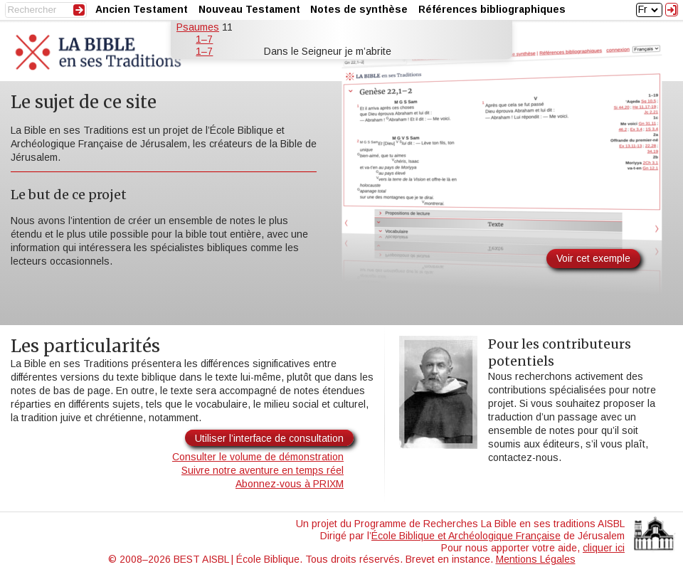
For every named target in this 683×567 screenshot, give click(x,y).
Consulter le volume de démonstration (258, 456)
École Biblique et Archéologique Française (466, 535)
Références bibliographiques (492, 9)
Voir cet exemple (593, 258)
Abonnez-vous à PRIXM (289, 483)
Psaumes (197, 27)
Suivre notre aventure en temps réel (262, 470)
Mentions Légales (536, 559)
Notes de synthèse (359, 9)
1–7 (204, 39)
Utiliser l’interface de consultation (269, 438)
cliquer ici (604, 547)
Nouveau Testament (249, 9)
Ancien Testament (141, 9)
